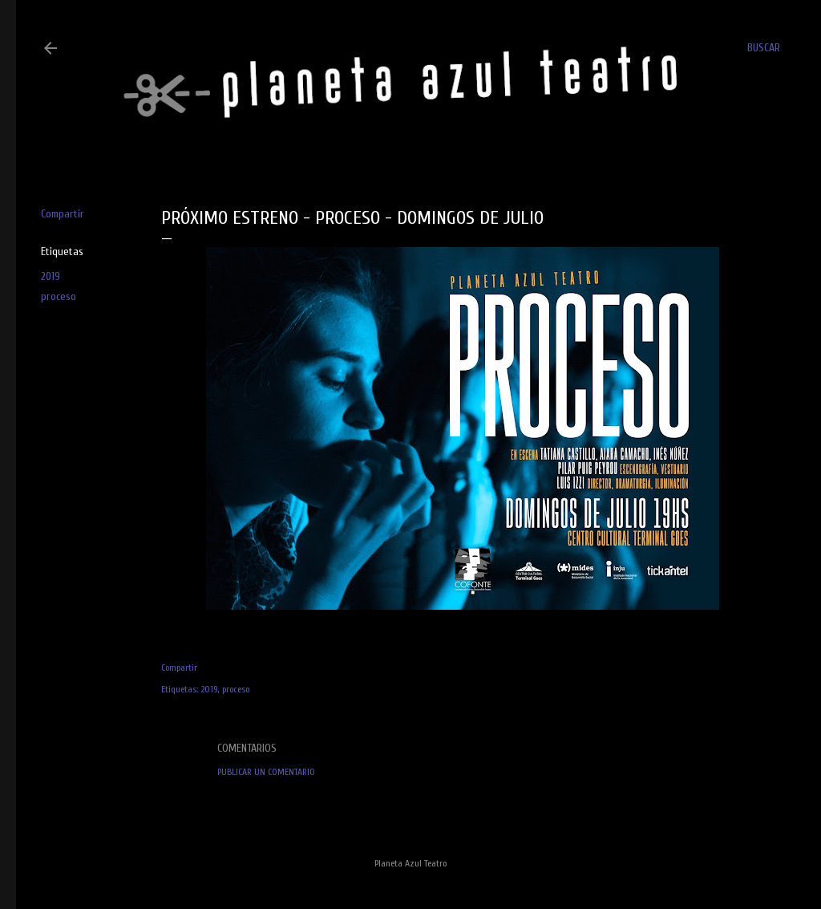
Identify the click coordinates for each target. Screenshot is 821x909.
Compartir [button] (62, 214)
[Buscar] (763, 48)
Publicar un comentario (266, 771)
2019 (50, 276)
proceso (58, 296)
